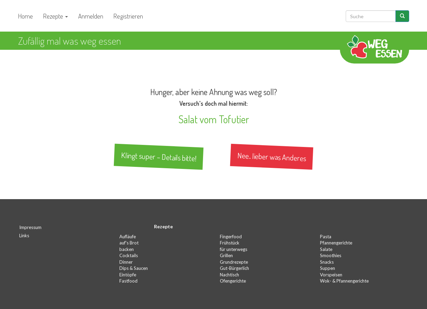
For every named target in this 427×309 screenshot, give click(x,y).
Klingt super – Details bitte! (159, 156)
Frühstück (229, 242)
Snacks (327, 262)
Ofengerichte (233, 281)
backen (126, 249)
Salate (326, 249)
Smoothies (330, 255)
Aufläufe (127, 236)
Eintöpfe (127, 274)
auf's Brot (129, 242)
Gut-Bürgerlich (234, 268)
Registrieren (128, 16)
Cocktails (128, 255)
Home (25, 16)
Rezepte (55, 16)
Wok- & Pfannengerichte (344, 281)
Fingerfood (231, 236)
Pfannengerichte (336, 242)
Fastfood (128, 281)
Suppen (327, 268)
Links (24, 235)
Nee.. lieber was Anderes (271, 156)
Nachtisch (229, 274)
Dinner (126, 262)
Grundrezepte (234, 262)
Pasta (325, 236)
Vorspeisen (331, 274)
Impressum (30, 227)
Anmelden (90, 16)
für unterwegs (233, 249)
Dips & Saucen (133, 268)
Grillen (226, 255)
